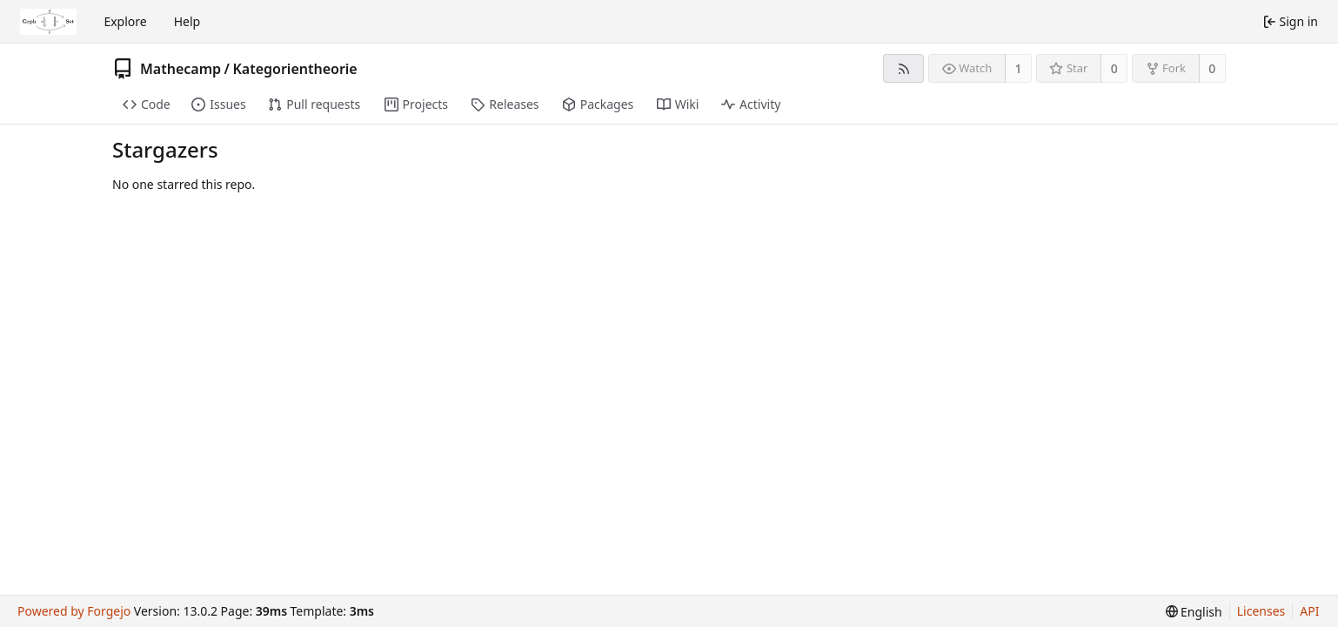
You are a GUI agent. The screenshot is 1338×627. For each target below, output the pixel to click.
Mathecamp (180, 69)
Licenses (1261, 611)
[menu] (1194, 611)
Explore (125, 21)
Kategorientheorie (294, 69)
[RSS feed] (903, 68)
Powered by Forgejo (73, 611)
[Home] (48, 21)
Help (187, 21)
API (1309, 611)
